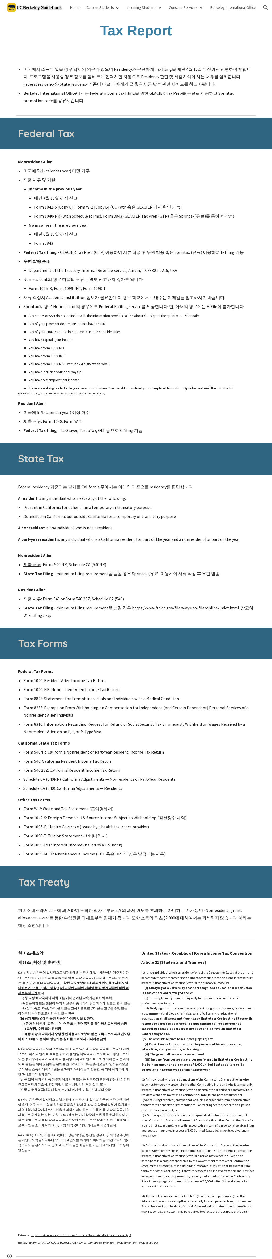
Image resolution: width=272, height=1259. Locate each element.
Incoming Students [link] (141, 7)
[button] (265, 7)
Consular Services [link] (183, 7)
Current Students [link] (100, 7)
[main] (136, 30)
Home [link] (75, 7)
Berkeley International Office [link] (233, 7)
